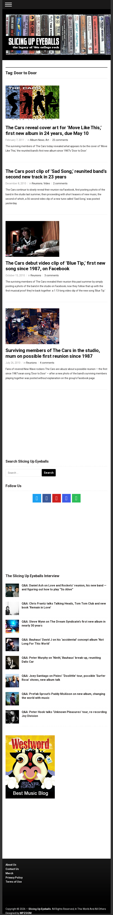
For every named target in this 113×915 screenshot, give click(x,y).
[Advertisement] (56, 422)
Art (47, 140)
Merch (9, 873)
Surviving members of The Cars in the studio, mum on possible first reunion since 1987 (53, 353)
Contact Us (12, 869)
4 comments (47, 362)
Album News (37, 140)
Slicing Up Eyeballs (39, 908)
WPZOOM (26, 913)
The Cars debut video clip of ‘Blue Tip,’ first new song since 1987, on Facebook (55, 265)
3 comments (51, 275)
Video (47, 183)
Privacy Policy (14, 877)
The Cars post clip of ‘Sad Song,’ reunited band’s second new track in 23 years (56, 174)
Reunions (37, 183)
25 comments (60, 140)
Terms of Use (14, 881)
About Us (11, 864)
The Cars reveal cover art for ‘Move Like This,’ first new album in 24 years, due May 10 (54, 130)
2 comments (60, 183)
